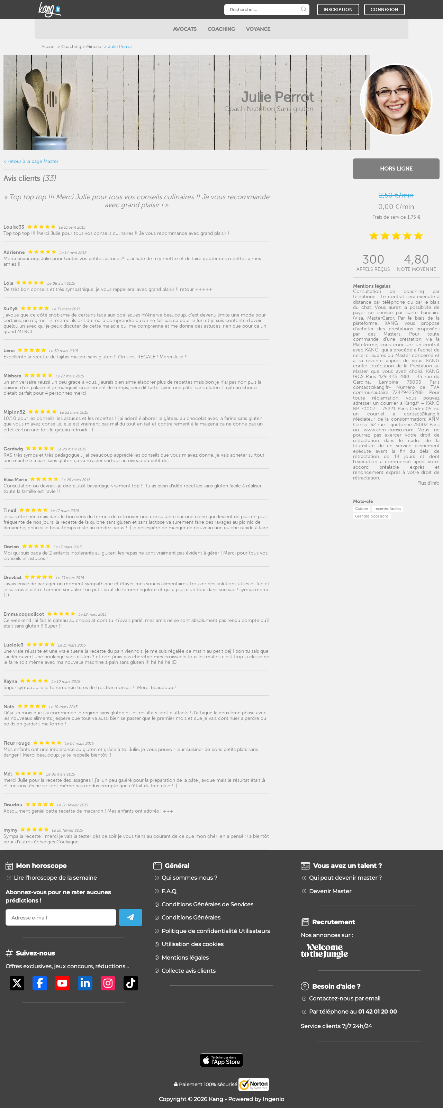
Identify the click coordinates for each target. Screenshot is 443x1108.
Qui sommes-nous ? (189, 878)
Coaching (71, 46)
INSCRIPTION (338, 9)
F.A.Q (169, 891)
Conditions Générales (191, 918)
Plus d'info (428, 483)
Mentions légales (185, 958)
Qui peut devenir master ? (345, 878)
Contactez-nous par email (344, 999)
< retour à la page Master (30, 161)
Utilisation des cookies (193, 944)
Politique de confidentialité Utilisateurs (216, 931)
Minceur (94, 46)
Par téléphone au (353, 1012)
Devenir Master (330, 891)
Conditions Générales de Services (207, 904)
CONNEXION (384, 9)
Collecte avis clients (189, 971)
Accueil (49, 46)
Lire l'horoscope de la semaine (55, 878)
